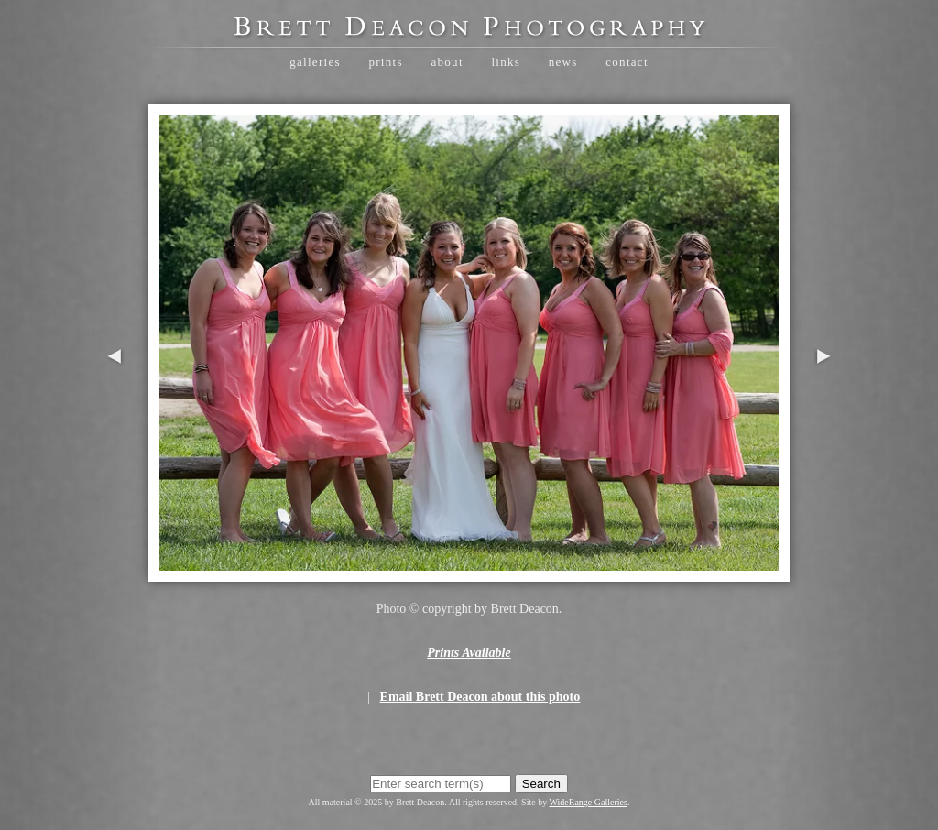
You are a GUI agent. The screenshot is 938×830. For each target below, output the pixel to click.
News (563, 62)
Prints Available (468, 653)
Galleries (315, 62)
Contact (627, 62)
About (447, 62)
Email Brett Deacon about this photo (480, 697)
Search (541, 784)
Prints (385, 62)
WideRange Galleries (588, 802)
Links (505, 62)
